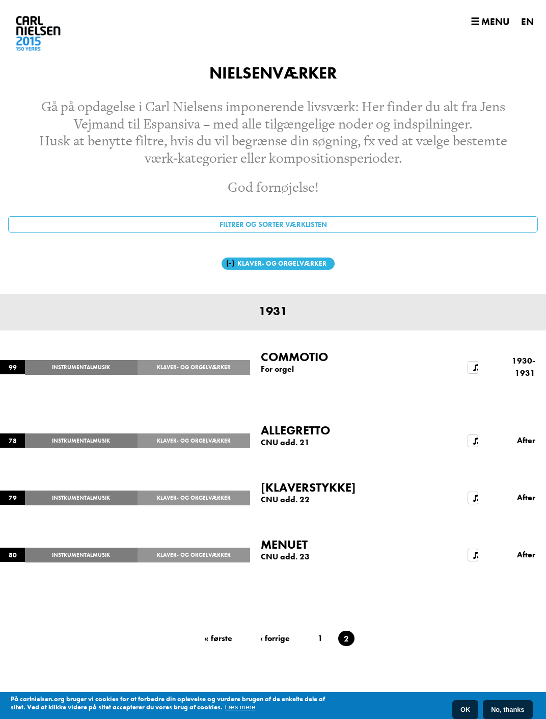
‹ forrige (275, 638)
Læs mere (240, 707)
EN (527, 21)
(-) (231, 263)
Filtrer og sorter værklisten (273, 224)
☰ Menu (490, 21)
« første (218, 638)
